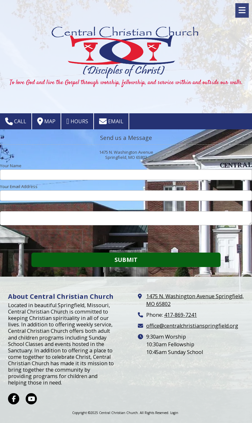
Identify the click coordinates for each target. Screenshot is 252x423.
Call (15, 121)
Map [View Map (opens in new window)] (46, 121)
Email (111, 121)
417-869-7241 (180, 314)
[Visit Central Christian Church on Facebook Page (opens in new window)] (13, 398)
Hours (77, 121)
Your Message (14, 207)
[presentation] (41, 239)
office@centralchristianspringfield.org (192, 325)
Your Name (10, 165)
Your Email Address (19, 186)
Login (174, 412)
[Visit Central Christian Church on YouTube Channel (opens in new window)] (31, 398)
